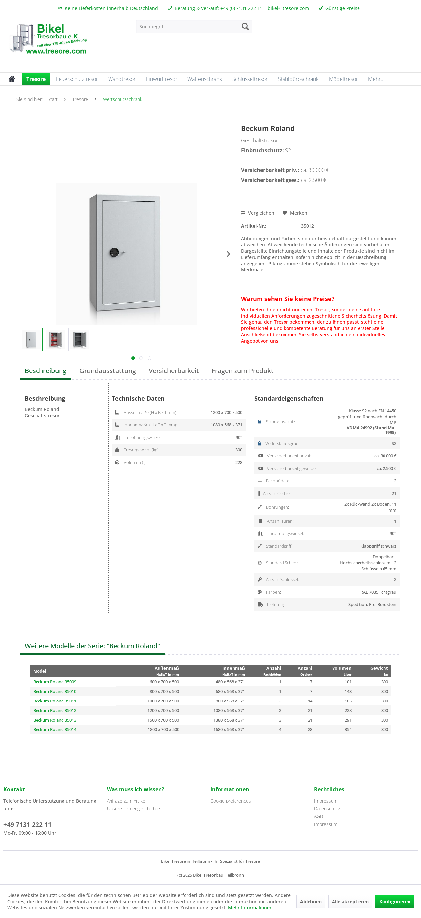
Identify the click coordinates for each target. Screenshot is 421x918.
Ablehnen (311, 901)
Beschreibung (45, 370)
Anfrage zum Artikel (126, 801)
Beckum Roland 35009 (54, 682)
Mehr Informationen (250, 908)
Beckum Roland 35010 (54, 691)
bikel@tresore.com (288, 8)
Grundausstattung (107, 370)
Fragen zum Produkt (243, 370)
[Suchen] (245, 26)
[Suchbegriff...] (194, 26)
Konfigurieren (394, 901)
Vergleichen (257, 213)
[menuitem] (194, 26)
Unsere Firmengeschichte (133, 808)
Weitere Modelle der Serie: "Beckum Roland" (92, 645)
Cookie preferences (230, 801)
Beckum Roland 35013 (54, 720)
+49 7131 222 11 (27, 824)
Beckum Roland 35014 (54, 729)
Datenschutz (327, 808)
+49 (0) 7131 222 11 (241, 8)
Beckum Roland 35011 (54, 701)
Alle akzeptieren (350, 901)
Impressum (325, 801)
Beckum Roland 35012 (54, 710)
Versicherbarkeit (174, 370)
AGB (318, 816)
